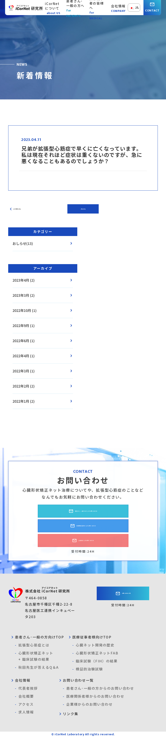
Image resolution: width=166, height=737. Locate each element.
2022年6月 (21, 340)
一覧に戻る (83, 208)
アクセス (24, 704)
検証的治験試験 (87, 669)
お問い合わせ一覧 (123, 594)
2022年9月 (21, 325)
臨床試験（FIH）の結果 (95, 661)
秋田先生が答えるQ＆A (37, 667)
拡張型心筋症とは (32, 645)
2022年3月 (21, 370)
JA (134, 7)
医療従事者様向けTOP (89, 637)
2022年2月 (21, 386)
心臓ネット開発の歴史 (93, 645)
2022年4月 (21, 355)
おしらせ (19, 243)
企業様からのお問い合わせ (83, 543)
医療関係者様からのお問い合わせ (83, 529)
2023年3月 (21, 295)
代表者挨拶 (26, 688)
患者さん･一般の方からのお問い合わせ (83, 514)
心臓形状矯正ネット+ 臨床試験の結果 (34, 656)
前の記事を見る (23, 208)
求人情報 (24, 712)
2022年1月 (21, 401)
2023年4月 (21, 280)
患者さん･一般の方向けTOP (37, 637)
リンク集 (68, 713)
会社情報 (20, 680)
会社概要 (24, 696)
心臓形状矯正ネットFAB (95, 653)
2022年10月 (22, 310)
